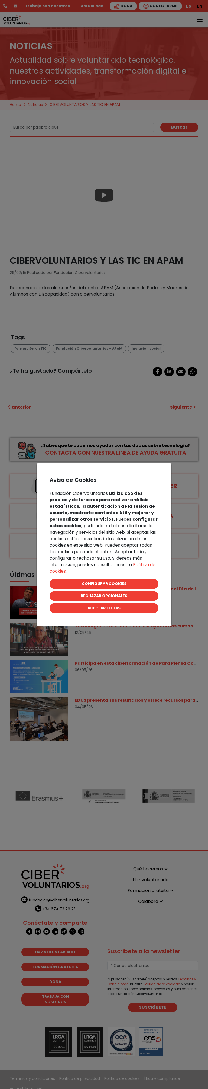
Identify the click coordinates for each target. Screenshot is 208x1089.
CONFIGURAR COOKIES (104, 583)
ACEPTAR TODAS (104, 608)
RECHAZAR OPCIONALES (104, 596)
